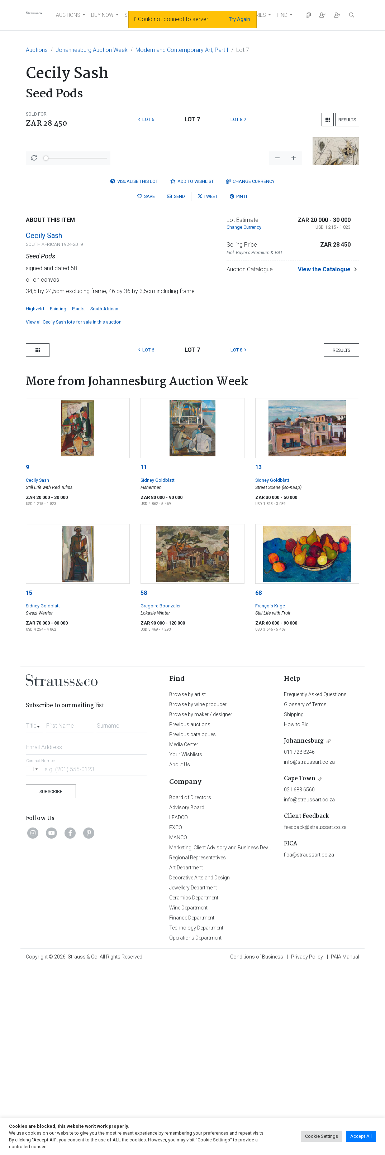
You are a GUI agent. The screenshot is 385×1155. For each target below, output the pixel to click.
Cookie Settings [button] (321, 1136)
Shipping (294, 902)
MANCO (178, 1025)
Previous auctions (189, 912)
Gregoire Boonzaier (161, 793)
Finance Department (191, 1105)
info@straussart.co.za (309, 949)
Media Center (183, 932)
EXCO (175, 1015)
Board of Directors (190, 985)
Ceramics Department (193, 1085)
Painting (58, 496)
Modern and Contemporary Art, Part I (182, 50)
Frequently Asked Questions (315, 882)
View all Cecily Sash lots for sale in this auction (74, 509)
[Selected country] (33, 956)
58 (144, 780)
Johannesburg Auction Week (92, 50)
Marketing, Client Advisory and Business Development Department (243, 1035)
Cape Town (299, 966)
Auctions (37, 50)
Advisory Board (186, 995)
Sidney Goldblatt (158, 667)
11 (144, 654)
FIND (282, 15)
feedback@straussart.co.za (315, 1015)
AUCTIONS (68, 15)
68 (258, 780)
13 (258, 654)
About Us (179, 952)
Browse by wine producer (198, 892)
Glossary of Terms (305, 892)
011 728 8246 (299, 939)
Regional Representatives (197, 1045)
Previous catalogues (192, 922)
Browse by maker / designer (200, 902)
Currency (250, 369)
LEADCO (178, 1005)
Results (347, 119)
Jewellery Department (193, 1075)
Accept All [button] (361, 1136)
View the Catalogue (324, 456)
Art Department (186, 1055)
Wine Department (188, 1095)
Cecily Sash (44, 423)
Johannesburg (304, 928)
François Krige (270, 793)
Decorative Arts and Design (199, 1065)
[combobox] (34, 911)
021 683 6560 (299, 977)
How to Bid (296, 912)
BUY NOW (102, 15)
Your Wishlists (185, 942)
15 (29, 780)
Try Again (239, 19)
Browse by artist (187, 882)
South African (104, 496)
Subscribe (50, 979)
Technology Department (196, 1115)
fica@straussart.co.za (309, 1042)
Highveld (35, 496)
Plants (78, 496)
